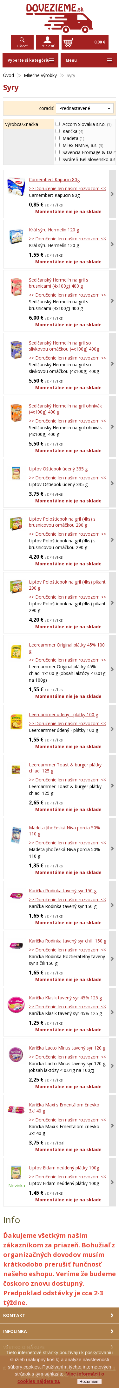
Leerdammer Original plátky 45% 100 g (67, 648)
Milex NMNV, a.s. (83, 145)
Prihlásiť (47, 45)
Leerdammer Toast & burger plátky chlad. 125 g (65, 768)
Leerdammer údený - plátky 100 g (63, 714)
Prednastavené (74, 108)
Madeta (73, 138)
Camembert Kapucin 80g (54, 179)
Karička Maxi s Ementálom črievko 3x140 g (64, 1108)
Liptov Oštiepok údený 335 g (58, 469)
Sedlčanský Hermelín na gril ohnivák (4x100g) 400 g (65, 409)
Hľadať (22, 45)
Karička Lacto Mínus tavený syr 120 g (67, 1048)
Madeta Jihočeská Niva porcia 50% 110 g (64, 831)
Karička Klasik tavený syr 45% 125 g (65, 998)
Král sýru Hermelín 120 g (54, 230)
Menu (71, 60)
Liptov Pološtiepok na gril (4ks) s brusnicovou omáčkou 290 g (62, 522)
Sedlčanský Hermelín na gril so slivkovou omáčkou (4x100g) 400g (64, 346)
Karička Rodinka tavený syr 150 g (62, 891)
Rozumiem (89, 1381)
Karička (73, 131)
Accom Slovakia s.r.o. (87, 124)
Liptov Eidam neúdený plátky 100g (64, 1168)
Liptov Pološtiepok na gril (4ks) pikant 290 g (67, 585)
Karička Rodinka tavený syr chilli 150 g (67, 941)
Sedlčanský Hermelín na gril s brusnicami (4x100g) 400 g (58, 283)
